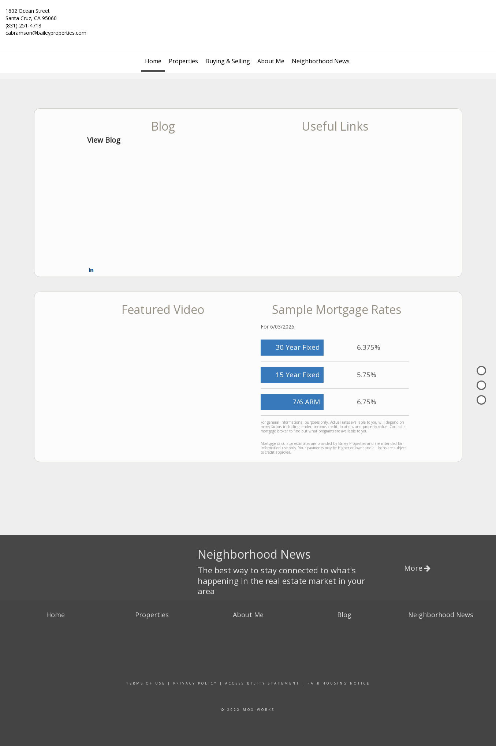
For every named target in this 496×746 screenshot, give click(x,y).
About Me (270, 61)
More (417, 568)
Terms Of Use (145, 683)
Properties (183, 61)
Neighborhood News (321, 61)
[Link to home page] (248, 15)
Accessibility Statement (262, 683)
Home (153, 61)
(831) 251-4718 (23, 25)
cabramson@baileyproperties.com (45, 32)
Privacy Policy (195, 683)
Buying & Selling (227, 61)
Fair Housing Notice (338, 683)
